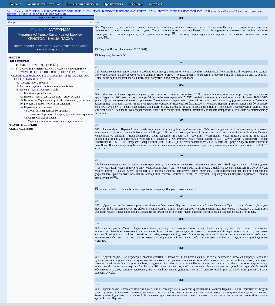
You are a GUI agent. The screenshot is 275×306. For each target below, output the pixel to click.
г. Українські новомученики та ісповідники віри (54, 121)
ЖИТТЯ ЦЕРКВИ (21, 128)
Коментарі (136, 4)
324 (181, 85)
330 (181, 280)
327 (181, 196)
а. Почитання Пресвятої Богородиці (47, 110)
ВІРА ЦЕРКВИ (33, 11)
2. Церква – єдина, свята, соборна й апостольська (50, 96)
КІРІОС (117, 305)
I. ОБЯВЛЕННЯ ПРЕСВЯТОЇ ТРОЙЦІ (35, 65)
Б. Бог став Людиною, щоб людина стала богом (45, 86)
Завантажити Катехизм (43, 4)
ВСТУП (15, 57)
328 (181, 219)
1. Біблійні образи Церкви (36, 93)
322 (181, 18)
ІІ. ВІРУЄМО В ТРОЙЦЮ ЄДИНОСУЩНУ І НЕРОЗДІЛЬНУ (49, 68)
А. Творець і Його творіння (33, 82)
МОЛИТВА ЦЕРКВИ (23, 124)
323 (181, 62)
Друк (97, 22)
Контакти (156, 4)
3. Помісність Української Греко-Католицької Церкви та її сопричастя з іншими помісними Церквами (55, 102)
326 (181, 155)
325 (181, 120)
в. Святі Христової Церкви (41, 117)
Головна (15, 4)
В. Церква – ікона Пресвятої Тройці (224, 11)
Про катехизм (113, 4)
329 (181, 247)
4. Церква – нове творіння (36, 107)
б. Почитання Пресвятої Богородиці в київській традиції (59, 114)
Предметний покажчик (81, 4)
